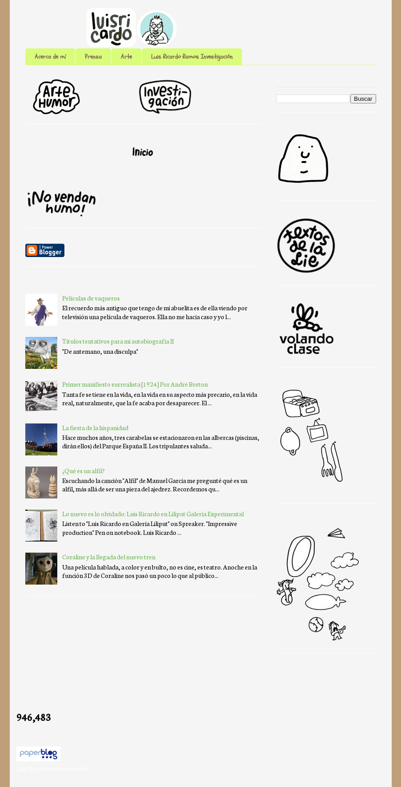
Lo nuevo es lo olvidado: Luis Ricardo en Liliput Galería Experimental (153, 513)
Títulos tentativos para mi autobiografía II (118, 340)
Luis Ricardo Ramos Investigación (192, 56)
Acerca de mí (50, 56)
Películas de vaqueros (91, 297)
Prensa (93, 56)
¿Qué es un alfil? (83, 470)
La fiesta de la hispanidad (95, 427)
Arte (126, 56)
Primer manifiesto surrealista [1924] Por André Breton (135, 384)
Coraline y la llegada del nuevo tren (108, 556)
